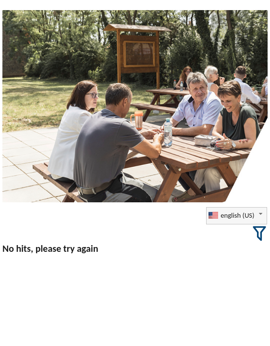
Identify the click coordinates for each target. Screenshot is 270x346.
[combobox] (236, 215)
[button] (259, 233)
